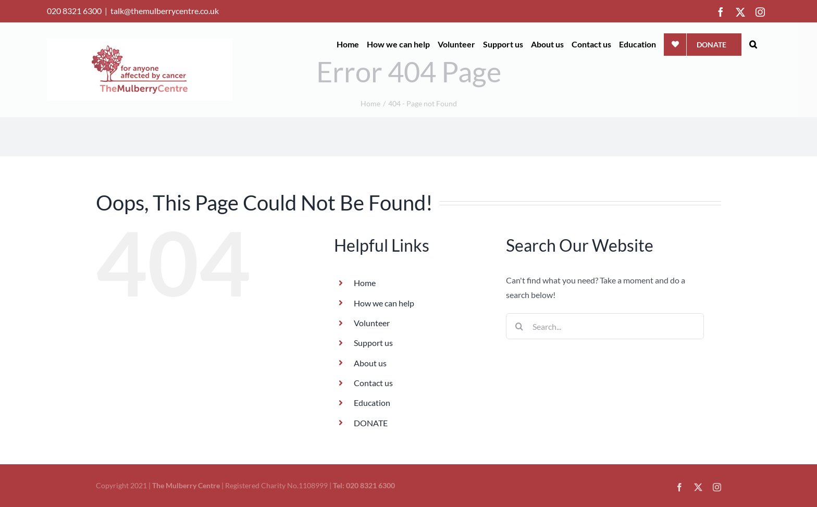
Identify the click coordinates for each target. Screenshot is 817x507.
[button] (753, 44)
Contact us (373, 383)
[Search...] (605, 326)
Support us (373, 343)
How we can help (384, 303)
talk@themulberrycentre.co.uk (164, 11)
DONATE (371, 423)
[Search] (519, 326)
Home (365, 283)
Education (372, 402)
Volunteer (372, 323)
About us (370, 363)
